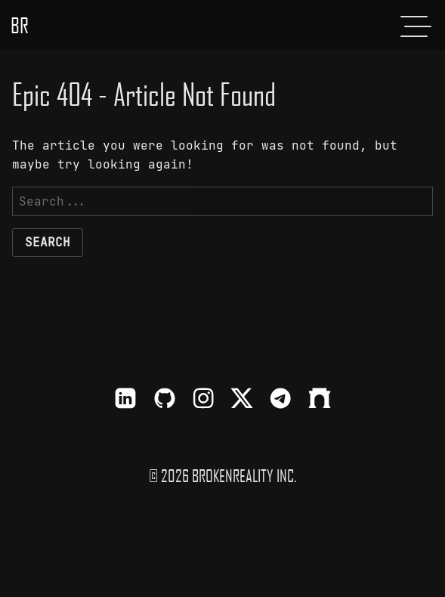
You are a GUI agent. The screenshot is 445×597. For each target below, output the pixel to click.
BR (20, 25)
